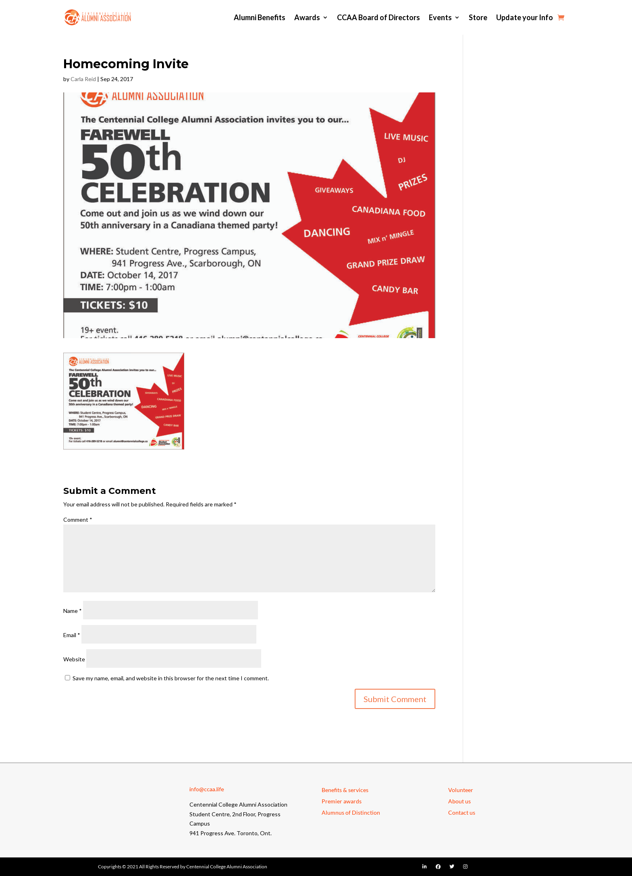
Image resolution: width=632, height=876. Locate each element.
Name (72, 610)
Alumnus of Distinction (351, 812)
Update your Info (524, 17)
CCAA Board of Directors (378, 17)
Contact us (461, 812)
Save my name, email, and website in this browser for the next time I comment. (171, 678)
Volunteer (460, 789)
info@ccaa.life (206, 789)
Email (71, 634)
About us (459, 801)
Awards (307, 17)
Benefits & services (345, 789)
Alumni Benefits (259, 17)
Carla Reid (83, 78)
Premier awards (342, 801)
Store (478, 17)
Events (440, 17)
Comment (77, 519)
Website (74, 659)
